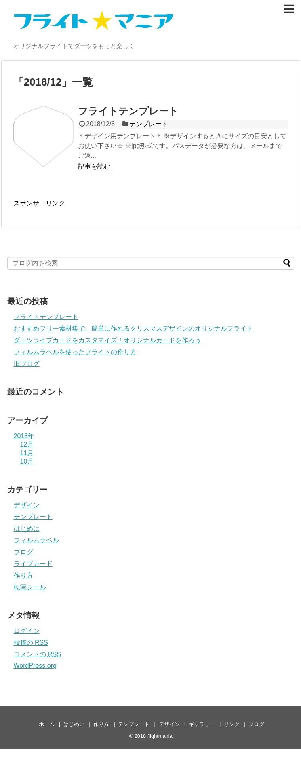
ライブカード (33, 563)
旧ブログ (27, 363)
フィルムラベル (36, 540)
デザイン (27, 505)
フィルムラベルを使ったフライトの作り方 (75, 351)
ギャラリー (202, 724)
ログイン (27, 630)
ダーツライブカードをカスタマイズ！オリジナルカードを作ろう (107, 340)
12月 (27, 444)
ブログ (23, 552)
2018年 (24, 436)
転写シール (30, 587)
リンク (232, 724)
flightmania (160, 736)
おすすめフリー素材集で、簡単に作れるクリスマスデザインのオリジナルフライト (133, 328)
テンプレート (148, 123)
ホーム (47, 724)
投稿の (31, 642)
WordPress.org (35, 665)
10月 (27, 461)
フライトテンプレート (128, 111)
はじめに (27, 528)
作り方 (23, 575)
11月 (27, 453)
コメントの (37, 654)
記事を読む (94, 166)
